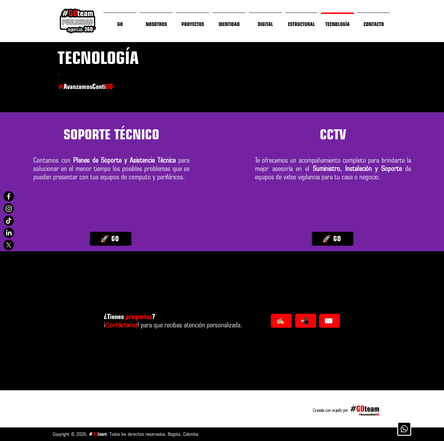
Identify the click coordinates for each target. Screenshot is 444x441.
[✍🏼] (281, 321)
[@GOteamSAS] (8, 196)
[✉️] (329, 321)
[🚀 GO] (110, 239)
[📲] (305, 321)
